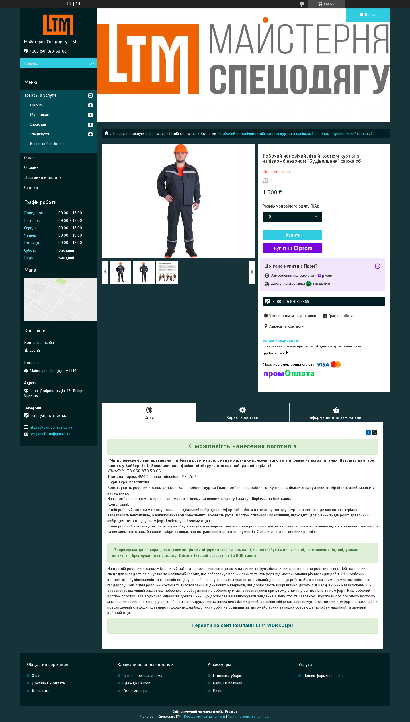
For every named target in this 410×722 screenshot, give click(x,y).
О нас (29, 157)
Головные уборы (227, 675)
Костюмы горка (135, 690)
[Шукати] (92, 63)
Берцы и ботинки (227, 683)
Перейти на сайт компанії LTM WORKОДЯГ (242, 625)
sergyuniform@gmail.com (51, 433)
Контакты (40, 690)
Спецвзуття (40, 134)
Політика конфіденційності (249, 717)
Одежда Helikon (136, 683)
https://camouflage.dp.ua (51, 427)
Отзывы (32, 167)
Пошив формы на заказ (324, 675)
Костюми (208, 133)
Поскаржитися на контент (204, 717)
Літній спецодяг (182, 133)
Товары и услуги (40, 95)
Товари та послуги (128, 133)
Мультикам (40, 114)
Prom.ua (231, 711)
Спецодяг (157, 133)
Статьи (31, 187)
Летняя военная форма (142, 675)
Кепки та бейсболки (47, 143)
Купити (293, 235)
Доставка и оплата (43, 177)
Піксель (36, 105)
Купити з (293, 248)
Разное (219, 690)
